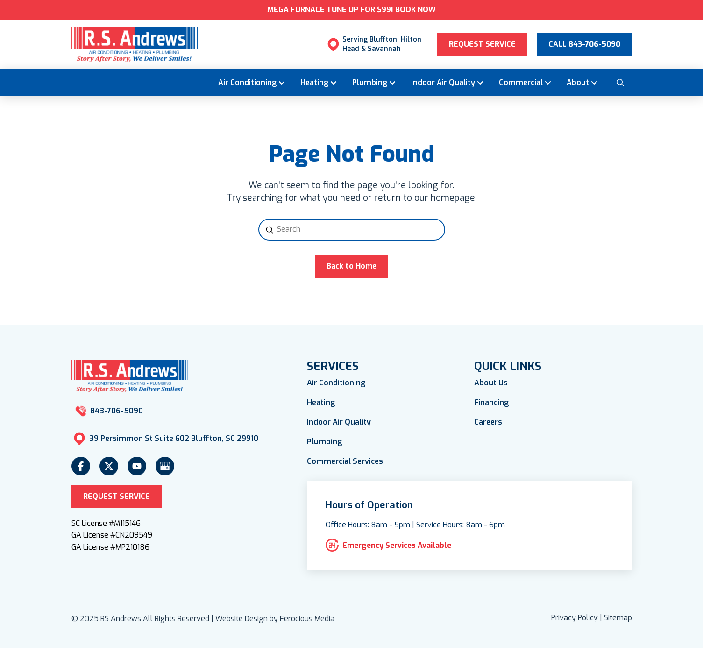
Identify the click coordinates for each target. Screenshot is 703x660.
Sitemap (618, 618)
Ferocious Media (307, 619)
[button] (620, 82)
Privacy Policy (574, 618)
